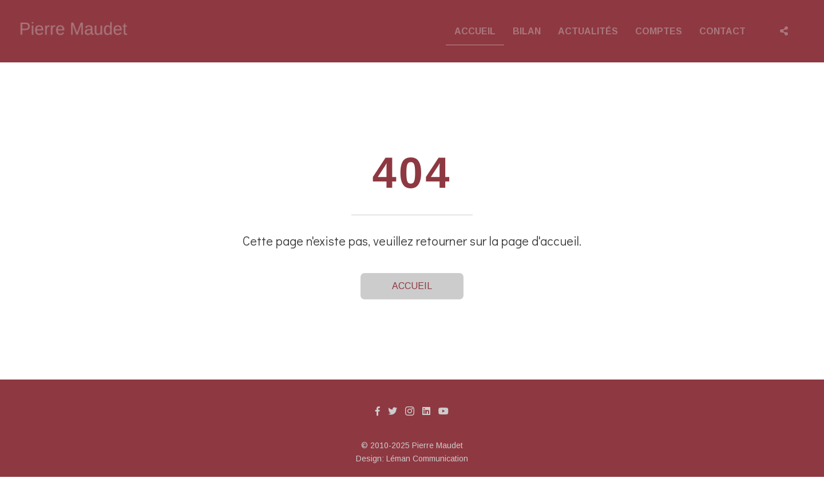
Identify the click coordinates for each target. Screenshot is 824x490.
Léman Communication (427, 458)
